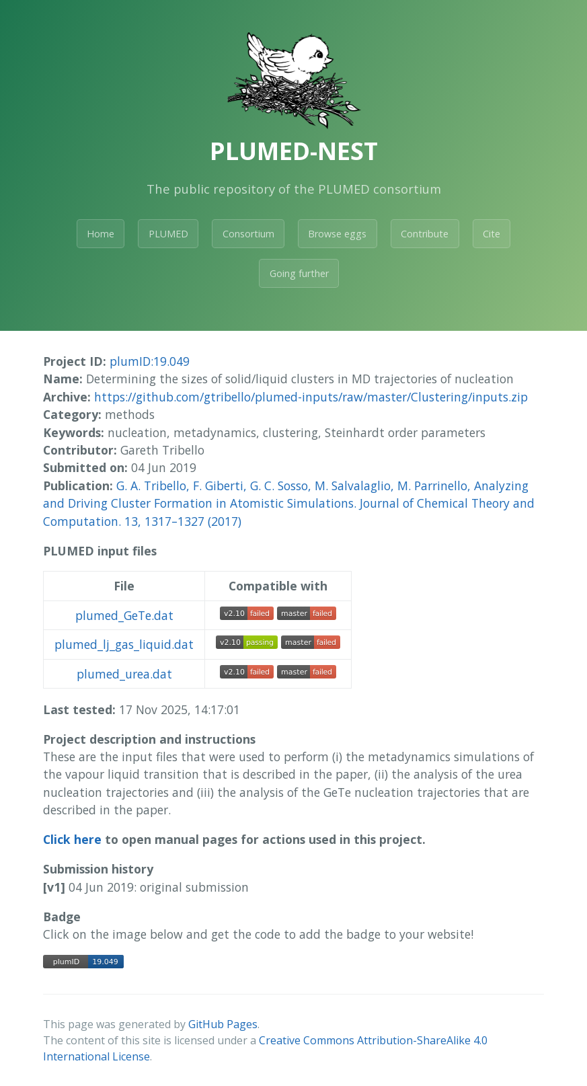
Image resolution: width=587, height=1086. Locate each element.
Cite (491, 233)
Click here (72, 839)
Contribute (424, 233)
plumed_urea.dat (124, 674)
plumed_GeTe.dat (124, 615)
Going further (299, 273)
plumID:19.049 (150, 361)
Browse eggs (337, 233)
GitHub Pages (223, 1024)
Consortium (248, 233)
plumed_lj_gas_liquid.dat (124, 644)
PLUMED (168, 233)
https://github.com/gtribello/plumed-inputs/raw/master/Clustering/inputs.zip (311, 397)
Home (100, 233)
